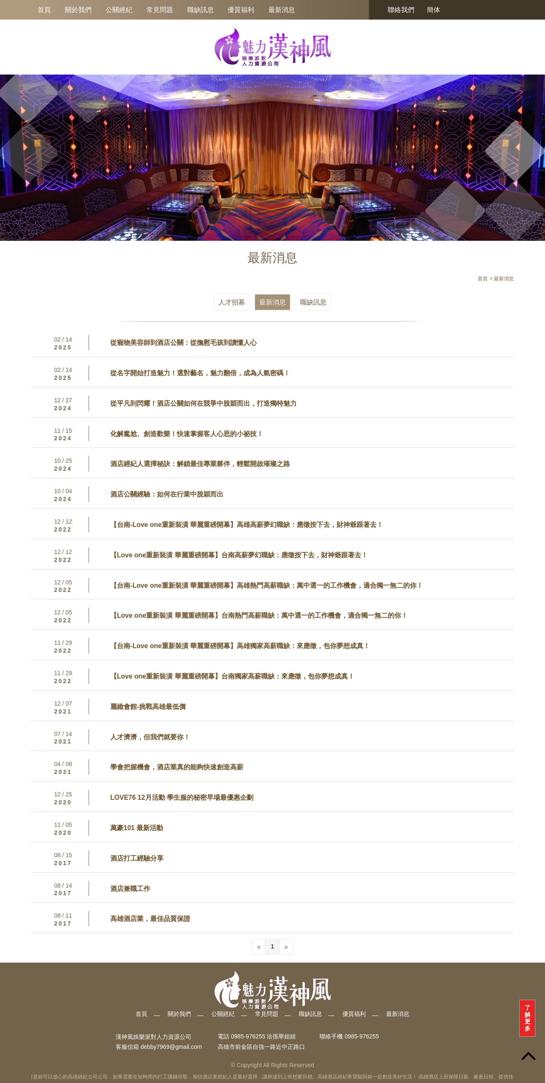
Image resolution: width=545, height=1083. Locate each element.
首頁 (44, 9)
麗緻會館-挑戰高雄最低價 (148, 706)
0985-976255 (361, 1036)
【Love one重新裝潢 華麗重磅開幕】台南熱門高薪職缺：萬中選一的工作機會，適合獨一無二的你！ (259, 615)
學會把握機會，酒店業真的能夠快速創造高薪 (176, 767)
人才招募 (231, 302)
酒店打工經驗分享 (137, 858)
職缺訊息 (200, 9)
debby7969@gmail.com (171, 1046)
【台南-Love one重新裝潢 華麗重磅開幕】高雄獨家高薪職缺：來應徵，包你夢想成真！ (240, 645)
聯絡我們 (401, 9)
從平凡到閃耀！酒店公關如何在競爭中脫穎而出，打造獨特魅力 (203, 403)
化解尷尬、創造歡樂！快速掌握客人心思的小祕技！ (186, 433)
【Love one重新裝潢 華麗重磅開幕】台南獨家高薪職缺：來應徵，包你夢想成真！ (232, 676)
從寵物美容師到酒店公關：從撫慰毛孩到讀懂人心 (183, 342)
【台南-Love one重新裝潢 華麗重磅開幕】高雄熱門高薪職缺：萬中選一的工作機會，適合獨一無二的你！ (266, 585)
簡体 (433, 9)
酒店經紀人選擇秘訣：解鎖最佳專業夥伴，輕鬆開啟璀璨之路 (200, 463)
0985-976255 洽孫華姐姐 (263, 1036)
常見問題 (159, 9)
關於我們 (78, 9)
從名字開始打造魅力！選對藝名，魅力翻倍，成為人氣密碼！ (200, 373)
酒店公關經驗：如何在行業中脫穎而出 (166, 494)
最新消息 (281, 9)
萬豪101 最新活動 (136, 827)
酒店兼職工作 (130, 888)
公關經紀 (119, 9)
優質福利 (241, 9)
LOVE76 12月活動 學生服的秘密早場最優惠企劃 (181, 797)
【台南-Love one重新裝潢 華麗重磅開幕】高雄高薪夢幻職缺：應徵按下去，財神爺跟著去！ (246, 524)
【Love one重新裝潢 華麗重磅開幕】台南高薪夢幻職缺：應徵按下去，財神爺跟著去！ (239, 555)
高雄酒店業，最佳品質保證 (150, 918)
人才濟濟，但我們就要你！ (150, 737)
